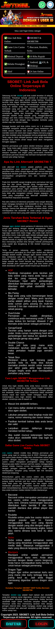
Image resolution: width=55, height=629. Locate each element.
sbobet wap (16, 595)
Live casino (7, 453)
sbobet (20, 95)
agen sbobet (15, 226)
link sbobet (21, 167)
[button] (50, 5)
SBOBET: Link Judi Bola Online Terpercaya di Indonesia (28, 616)
